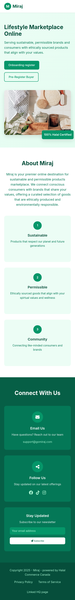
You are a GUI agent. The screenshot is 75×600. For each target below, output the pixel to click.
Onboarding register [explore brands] (21, 65)
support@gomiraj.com (37, 442)
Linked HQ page (37, 592)
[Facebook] (31, 492)
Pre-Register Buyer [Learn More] (21, 77)
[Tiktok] (38, 492)
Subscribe (37, 541)
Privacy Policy (23, 582)
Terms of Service (49, 582)
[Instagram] (44, 492)
